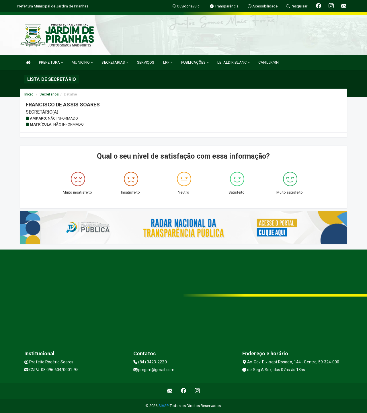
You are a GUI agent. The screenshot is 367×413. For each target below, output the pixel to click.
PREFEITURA (51, 62)
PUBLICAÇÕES (195, 62)
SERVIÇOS (146, 62)
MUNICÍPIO (82, 62)
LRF (168, 62)
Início (29, 94)
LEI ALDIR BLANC (233, 62)
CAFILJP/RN (268, 62)
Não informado (63, 118)
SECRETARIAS (114, 62)
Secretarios (49, 94)
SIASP (163, 406)
